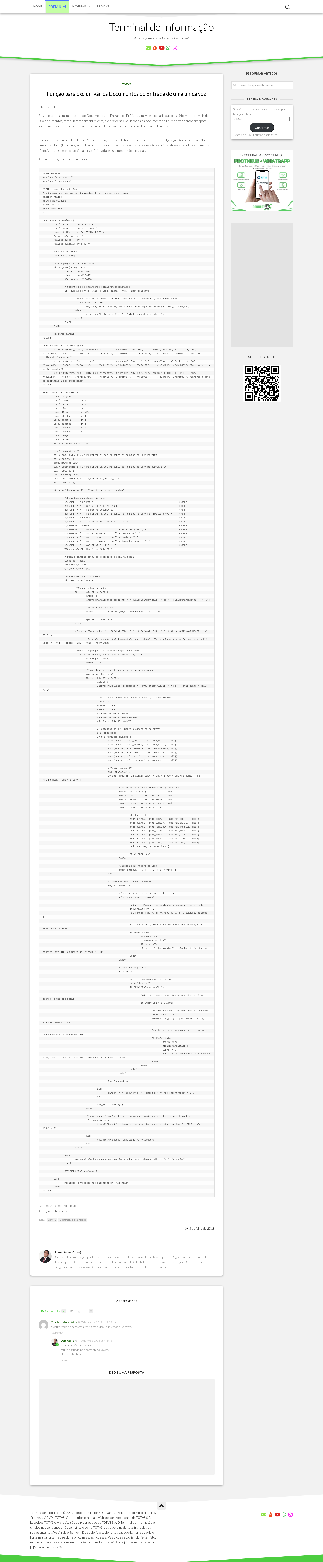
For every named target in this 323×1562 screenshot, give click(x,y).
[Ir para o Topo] (161, 1506)
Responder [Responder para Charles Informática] (57, 1332)
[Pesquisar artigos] (287, 7)
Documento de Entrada (73, 1219)
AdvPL (52, 1219)
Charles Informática (64, 1322)
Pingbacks (81, 1311)
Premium (57, 7)
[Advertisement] (262, 285)
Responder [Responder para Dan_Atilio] (67, 1360)
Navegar (79, 6)
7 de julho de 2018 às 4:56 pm (96, 1340)
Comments (53, 1311)
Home (37, 6)
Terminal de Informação (161, 27)
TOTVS (126, 84)
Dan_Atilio (67, 1340)
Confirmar (262, 128)
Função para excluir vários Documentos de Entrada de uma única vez (126, 93)
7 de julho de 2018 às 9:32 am (99, 1322)
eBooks (103, 6)
